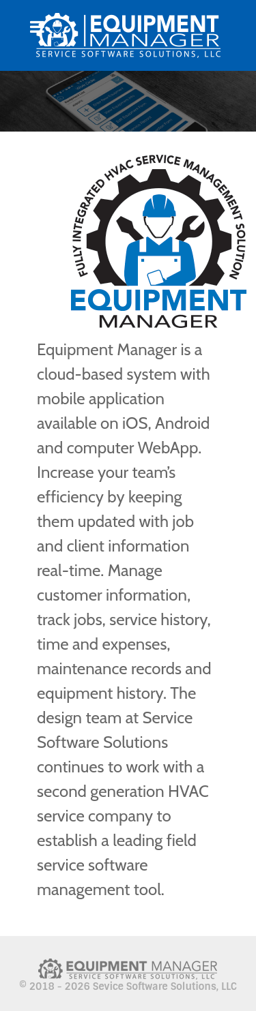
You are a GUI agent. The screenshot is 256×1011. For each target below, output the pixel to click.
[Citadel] (128, 35)
